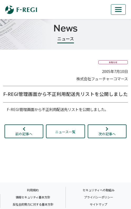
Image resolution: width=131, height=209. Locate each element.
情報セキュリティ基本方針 (33, 197)
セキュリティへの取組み (98, 190)
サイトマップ (98, 204)
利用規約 (33, 190)
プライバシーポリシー (98, 197)
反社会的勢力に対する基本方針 (33, 204)
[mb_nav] (118, 9)
